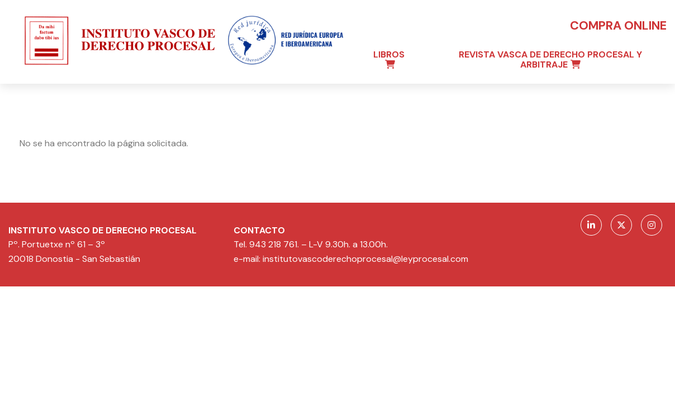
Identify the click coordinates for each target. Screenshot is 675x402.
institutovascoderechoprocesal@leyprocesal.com (365, 259)
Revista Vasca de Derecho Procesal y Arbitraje (550, 59)
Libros (389, 54)
